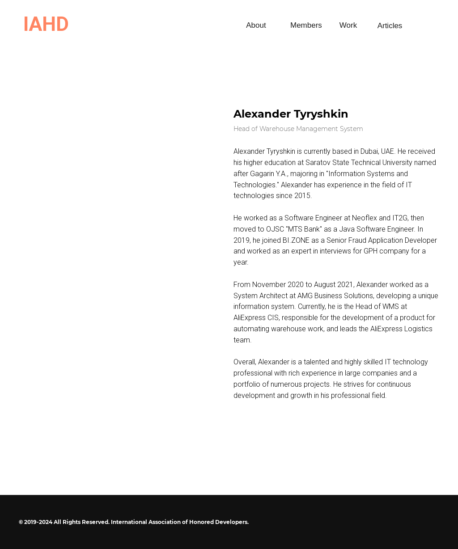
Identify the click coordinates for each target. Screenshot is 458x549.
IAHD (46, 24)
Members (306, 25)
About (256, 25)
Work (348, 25)
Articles (390, 25)
